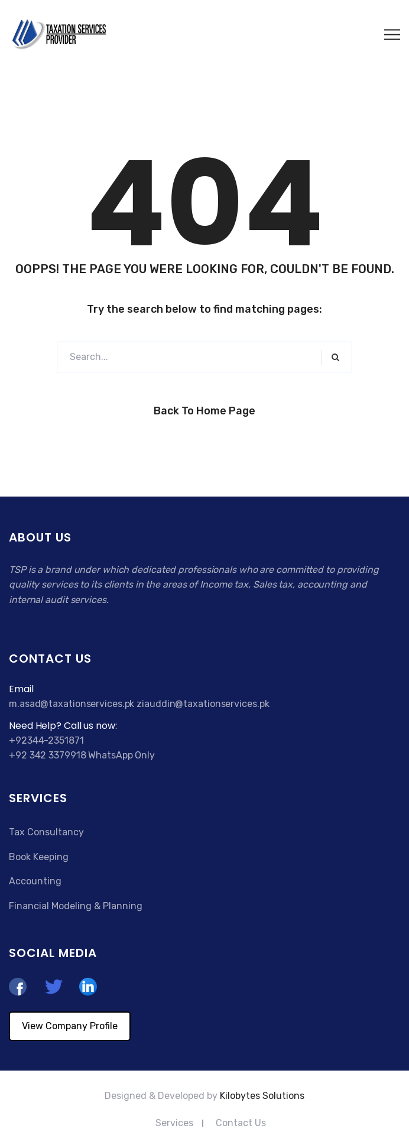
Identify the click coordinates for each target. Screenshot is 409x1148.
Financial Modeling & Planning (75, 906)
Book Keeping (39, 856)
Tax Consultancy (46, 832)
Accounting (35, 881)
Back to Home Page (204, 410)
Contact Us (241, 1122)
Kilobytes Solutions (262, 1095)
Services (174, 1122)
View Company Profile (70, 1026)
